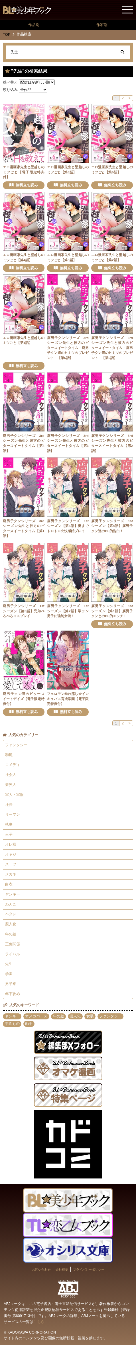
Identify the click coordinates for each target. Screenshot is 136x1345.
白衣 (9, 884)
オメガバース (36, 1016)
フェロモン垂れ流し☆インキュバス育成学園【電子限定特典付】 (68, 699)
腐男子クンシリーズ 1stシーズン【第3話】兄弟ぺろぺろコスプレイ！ (23, 611)
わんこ (10, 904)
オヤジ (10, 854)
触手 (29, 1023)
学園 (9, 974)
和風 (9, 755)
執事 (9, 824)
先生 (9, 964)
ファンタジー (16, 745)
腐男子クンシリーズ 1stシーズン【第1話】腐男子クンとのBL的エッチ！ (112, 611)
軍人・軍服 (14, 795)
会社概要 (62, 1269)
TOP (7, 34)
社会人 (10, 774)
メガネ (10, 874)
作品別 (33, 25)
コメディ (12, 764)
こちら (38, 1322)
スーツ (10, 864)
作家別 (101, 25)
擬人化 (10, 924)
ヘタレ (10, 914)
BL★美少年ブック (27, 10)
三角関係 (12, 944)
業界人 (10, 785)
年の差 (10, 934)
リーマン (12, 814)
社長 (9, 805)
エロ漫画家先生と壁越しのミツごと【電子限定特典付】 (23, 172)
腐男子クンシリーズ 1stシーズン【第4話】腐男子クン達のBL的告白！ (112, 526)
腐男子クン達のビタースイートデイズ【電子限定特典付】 (23, 699)
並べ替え (10, 82)
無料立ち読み (27, 185)
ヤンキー (12, 894)
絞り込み (10, 90)
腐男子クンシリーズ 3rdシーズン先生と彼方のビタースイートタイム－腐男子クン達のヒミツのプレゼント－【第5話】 (112, 348)
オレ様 (10, 844)
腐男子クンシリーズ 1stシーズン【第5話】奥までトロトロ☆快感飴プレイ (68, 526)
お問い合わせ (41, 1269)
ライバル (12, 954)
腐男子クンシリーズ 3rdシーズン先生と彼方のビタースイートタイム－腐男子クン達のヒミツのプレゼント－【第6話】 (68, 348)
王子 (9, 834)
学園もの (12, 1023)
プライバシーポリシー (88, 1269)
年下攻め (12, 994)
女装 (90, 1016)
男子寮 (10, 984)
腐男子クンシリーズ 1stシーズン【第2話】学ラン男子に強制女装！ (68, 611)
